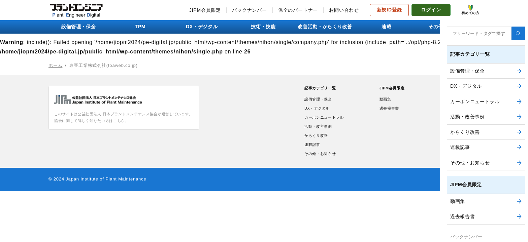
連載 (387, 26)
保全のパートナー (298, 10)
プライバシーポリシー (456, 109)
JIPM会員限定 (205, 10)
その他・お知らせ (448, 26)
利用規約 (442, 99)
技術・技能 (264, 26)
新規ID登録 (389, 9)
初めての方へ (447, 120)
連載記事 (313, 152)
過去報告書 (388, 111)
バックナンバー (249, 10)
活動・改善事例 (320, 131)
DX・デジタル (203, 26)
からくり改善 (318, 142)
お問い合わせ (344, 10)
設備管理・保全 (79, 26)
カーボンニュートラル (327, 121)
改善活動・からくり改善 (325, 26)
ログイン (431, 9)
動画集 (384, 100)
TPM (141, 26)
